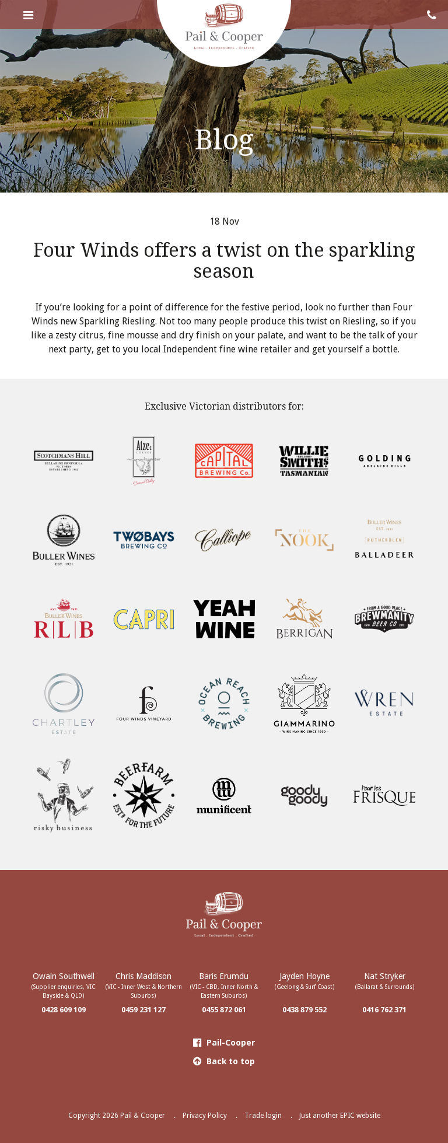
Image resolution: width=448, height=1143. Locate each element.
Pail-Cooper (224, 1042)
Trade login (263, 1115)
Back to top (224, 1061)
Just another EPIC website (339, 1115)
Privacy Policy (205, 1115)
